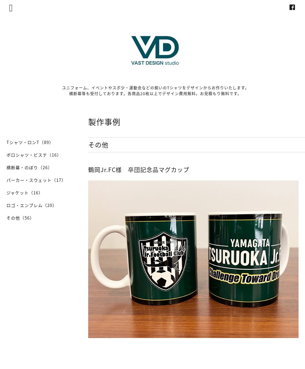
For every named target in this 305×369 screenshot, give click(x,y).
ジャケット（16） (24, 193)
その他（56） (20, 218)
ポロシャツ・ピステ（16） (33, 155)
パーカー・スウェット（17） (36, 180)
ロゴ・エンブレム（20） (31, 205)
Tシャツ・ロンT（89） (30, 142)
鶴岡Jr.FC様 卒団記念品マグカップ (138, 169)
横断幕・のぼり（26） (29, 167)
